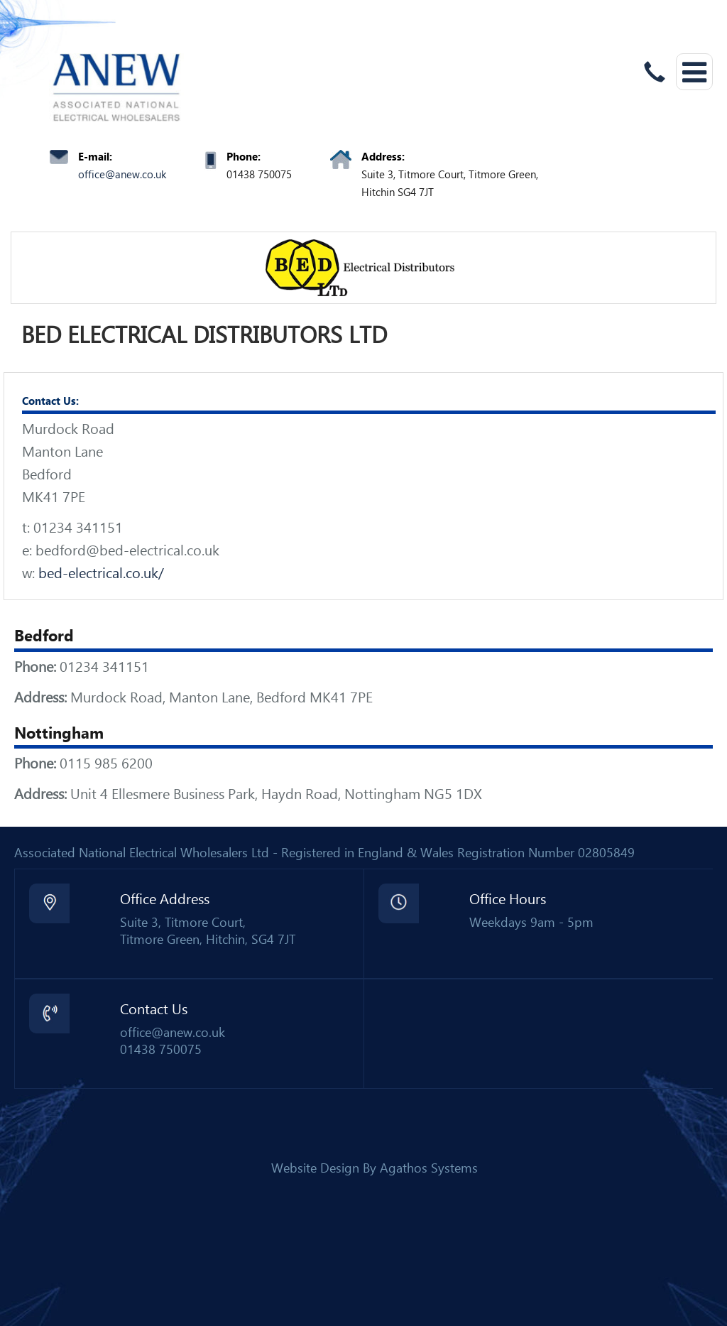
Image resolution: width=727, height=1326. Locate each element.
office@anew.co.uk (122, 174)
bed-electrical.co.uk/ (101, 573)
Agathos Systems (429, 1168)
